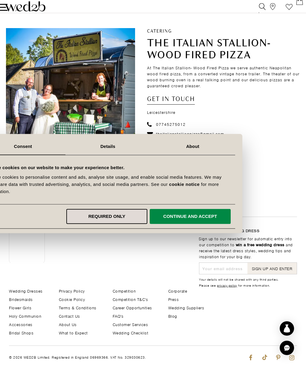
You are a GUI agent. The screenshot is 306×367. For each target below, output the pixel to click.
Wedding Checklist (131, 332)
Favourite (280, 10)
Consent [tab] (68, 146)
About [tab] (237, 146)
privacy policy (227, 285)
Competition (124, 290)
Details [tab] (153, 146)
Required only (152, 216)
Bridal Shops (21, 332)
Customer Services (130, 324)
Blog (172, 315)
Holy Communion (25, 315)
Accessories (21, 324)
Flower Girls (20, 307)
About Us (68, 324)
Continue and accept (235, 216)
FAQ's (118, 315)
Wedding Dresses (26, 290)
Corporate (177, 290)
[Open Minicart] (293, 10)
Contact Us (69, 315)
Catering (159, 39)
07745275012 (166, 131)
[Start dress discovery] (287, 328)
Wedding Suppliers (186, 307)
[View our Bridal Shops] (266, 10)
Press (173, 299)
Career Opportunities (132, 307)
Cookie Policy (72, 299)
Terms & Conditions (78, 307)
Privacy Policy (72, 290)
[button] (287, 348)
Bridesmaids (21, 299)
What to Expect (73, 332)
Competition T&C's (130, 299)
